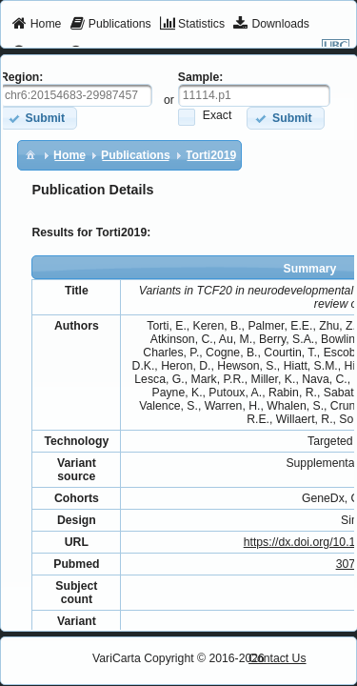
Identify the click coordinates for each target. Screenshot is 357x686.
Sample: (201, 77)
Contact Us (277, 658)
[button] (285, 118)
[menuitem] (37, 24)
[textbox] (254, 95)
